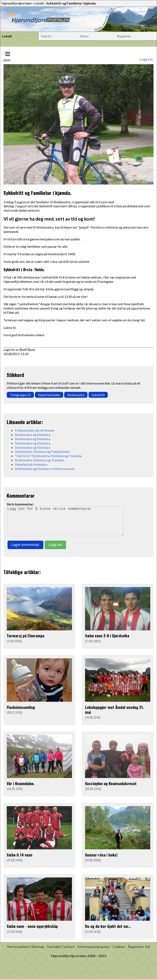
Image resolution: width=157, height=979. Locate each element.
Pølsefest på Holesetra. (31, 464)
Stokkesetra (75, 395)
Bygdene (124, 36)
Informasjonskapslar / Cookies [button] (101, 952)
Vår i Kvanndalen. (21, 789)
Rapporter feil (139, 952)
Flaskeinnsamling (21, 713)
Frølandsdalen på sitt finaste (34, 430)
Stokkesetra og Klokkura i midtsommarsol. (45, 469)
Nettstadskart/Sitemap (25, 952)
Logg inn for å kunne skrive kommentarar (67, 524)
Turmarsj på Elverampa (25, 641)
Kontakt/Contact (61, 952)
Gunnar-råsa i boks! (101, 860)
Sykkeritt (98, 395)
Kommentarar (21, 495)
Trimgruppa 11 (20, 395)
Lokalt (39, 3)
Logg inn (146, 59)
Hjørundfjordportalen (16, 3)
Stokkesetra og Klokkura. (33, 434)
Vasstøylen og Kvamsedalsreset (111, 789)
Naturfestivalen (49, 395)
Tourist (46, 36)
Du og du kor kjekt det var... (108, 932)
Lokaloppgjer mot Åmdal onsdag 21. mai (114, 715)
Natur (84, 36)
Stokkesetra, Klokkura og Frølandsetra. (42, 451)
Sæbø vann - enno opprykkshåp (32, 932)
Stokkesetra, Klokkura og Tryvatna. (40, 460)
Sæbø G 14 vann (19, 860)
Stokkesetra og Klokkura (32, 447)
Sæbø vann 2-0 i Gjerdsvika (107, 641)
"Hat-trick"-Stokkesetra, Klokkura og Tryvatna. (48, 456)
